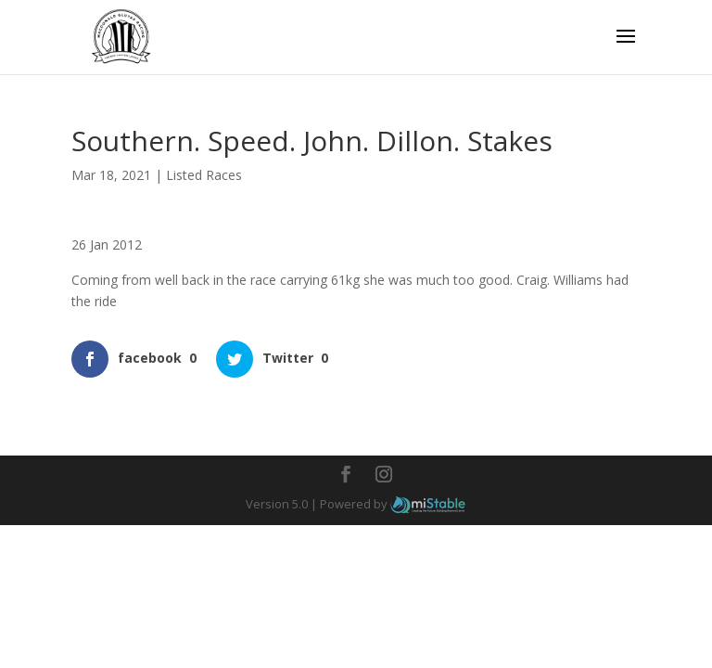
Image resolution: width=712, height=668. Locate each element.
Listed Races (204, 175)
